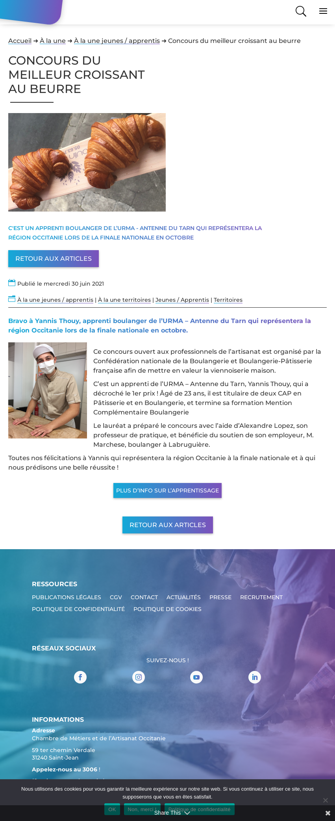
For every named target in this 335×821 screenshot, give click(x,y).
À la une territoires (124, 299)
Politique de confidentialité (78, 609)
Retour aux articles (53, 258)
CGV (116, 597)
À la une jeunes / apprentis (117, 41)
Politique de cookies (167, 609)
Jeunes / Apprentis (182, 299)
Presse (220, 597)
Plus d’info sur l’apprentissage (167, 490)
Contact (144, 597)
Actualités (184, 597)
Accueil (19, 41)
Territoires (228, 299)
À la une (53, 41)
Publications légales (66, 597)
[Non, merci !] (325, 800)
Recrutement (261, 597)
